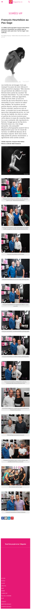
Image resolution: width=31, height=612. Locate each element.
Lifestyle (3, 586)
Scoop (3, 583)
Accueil (3, 578)
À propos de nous (6, 606)
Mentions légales (6, 604)
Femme (3, 591)
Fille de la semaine (6, 596)
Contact (3, 601)
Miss (2, 588)
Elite (2, 598)
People (3, 581)
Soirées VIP (4, 593)
